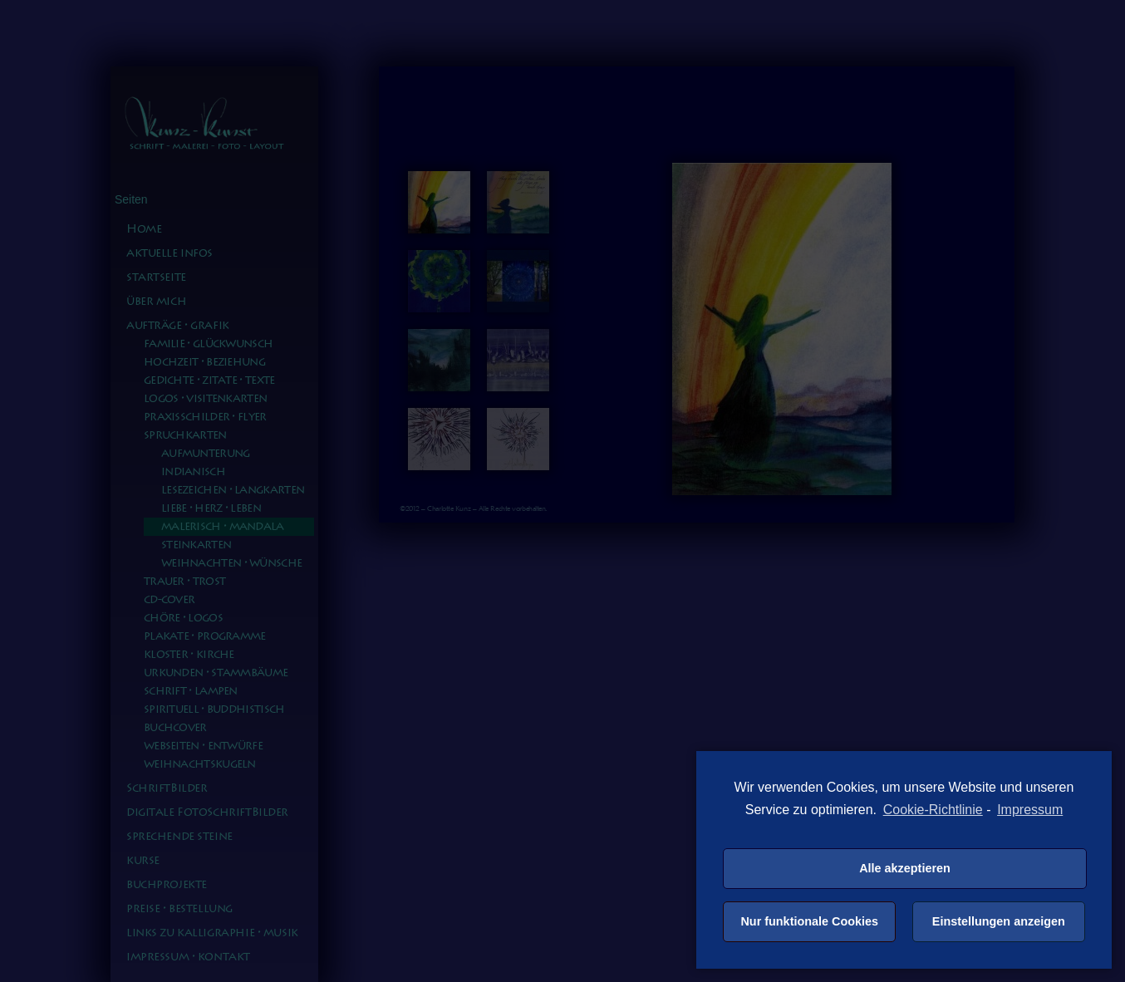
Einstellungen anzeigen (998, 921)
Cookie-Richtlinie (933, 810)
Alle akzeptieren (905, 868)
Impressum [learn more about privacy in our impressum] (1030, 810)
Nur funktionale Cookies (809, 921)
